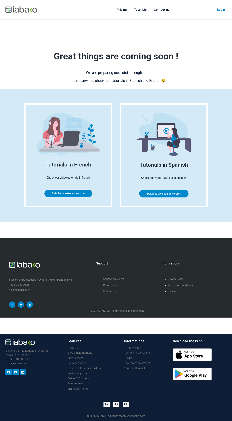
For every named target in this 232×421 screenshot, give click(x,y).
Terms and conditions (137, 352)
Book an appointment (137, 363)
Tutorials (140, 9)
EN (106, 404)
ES (116, 404)
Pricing (122, 9)
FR (125, 404)
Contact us (161, 9)
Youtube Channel (134, 368)
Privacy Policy (132, 347)
